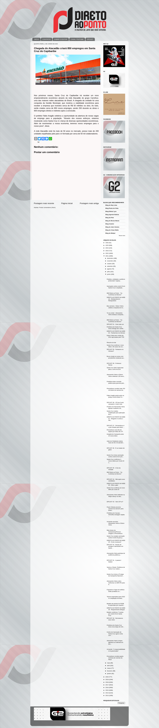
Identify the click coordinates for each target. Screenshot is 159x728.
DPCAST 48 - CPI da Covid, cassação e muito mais (115, 403)
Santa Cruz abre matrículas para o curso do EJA (115, 368)
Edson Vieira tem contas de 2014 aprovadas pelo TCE (115, 336)
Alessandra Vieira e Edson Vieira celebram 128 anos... (116, 375)
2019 (107, 679)
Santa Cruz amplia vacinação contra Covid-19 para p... (116, 536)
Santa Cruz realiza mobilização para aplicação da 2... (116, 412)
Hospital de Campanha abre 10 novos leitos (115, 435)
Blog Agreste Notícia (112, 214)
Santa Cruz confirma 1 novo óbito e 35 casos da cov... (115, 346)
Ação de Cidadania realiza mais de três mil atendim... (115, 441)
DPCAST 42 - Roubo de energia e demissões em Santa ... (115, 546)
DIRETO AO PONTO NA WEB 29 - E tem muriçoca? (116, 541)
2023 (107, 250)
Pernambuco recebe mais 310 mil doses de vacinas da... (116, 389)
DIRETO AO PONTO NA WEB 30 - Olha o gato (116, 484)
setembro (110, 266)
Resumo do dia (111, 342)
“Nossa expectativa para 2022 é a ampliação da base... (116, 597)
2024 (107, 248)
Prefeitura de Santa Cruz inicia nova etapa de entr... (115, 626)
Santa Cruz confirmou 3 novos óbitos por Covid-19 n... (115, 461)
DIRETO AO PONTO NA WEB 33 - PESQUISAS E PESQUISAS (116, 299)
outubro (109, 263)
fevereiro (110, 671)
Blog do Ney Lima (111, 205)
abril (108, 665)
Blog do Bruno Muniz (112, 220)
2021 (107, 256)
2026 (107, 242)
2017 (107, 685)
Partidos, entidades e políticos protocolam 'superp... (116, 280)
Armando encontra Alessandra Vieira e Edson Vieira (115, 523)
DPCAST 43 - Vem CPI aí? (115, 501)
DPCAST (90, 39)
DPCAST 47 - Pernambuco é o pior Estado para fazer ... (115, 426)
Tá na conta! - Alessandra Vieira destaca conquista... (115, 313)
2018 (107, 682)
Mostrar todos (122, 235)
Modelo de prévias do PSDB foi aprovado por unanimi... (116, 604)
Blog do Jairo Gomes (112, 227)
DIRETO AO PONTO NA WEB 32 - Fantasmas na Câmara (116, 332)
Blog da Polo (109, 217)
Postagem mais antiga (89, 203)
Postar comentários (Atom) (47, 207)
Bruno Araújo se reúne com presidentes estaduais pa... (116, 357)
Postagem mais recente (44, 203)
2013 (107, 695)
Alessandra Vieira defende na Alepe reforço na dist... (116, 495)
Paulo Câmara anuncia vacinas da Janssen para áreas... (115, 508)
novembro (110, 261)
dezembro (110, 258)
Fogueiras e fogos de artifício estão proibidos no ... (115, 590)
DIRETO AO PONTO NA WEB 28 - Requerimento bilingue (116, 608)
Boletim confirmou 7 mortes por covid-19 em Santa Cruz (115, 613)
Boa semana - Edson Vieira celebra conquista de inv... (115, 306)
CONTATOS (46, 39)
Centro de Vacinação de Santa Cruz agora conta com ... (115, 633)
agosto (109, 269)
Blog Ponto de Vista (111, 208)
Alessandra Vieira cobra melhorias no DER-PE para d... (116, 582)
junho (109, 274)
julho (108, 271)
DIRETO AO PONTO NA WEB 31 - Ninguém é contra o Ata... (116, 418)
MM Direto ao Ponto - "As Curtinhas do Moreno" (114, 294)
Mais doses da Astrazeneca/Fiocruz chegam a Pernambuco (114, 531)
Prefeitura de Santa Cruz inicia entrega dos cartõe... (115, 327)
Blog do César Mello (112, 230)
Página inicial (67, 203)
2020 (107, 677)
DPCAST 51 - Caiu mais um (115, 324)
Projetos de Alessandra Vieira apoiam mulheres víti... (116, 407)
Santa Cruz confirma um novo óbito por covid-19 (116, 488)
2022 (107, 253)
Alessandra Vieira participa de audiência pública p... (116, 554)
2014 (107, 693)
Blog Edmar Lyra (110, 211)
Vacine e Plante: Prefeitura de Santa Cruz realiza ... (116, 568)
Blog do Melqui (110, 233)
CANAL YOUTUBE (77, 39)
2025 (107, 245)
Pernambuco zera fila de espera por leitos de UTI (115, 430)
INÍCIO (36, 39)
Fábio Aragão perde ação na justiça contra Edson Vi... (115, 396)
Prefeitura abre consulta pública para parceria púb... (116, 382)
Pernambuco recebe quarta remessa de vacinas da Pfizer (115, 657)
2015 (107, 690)
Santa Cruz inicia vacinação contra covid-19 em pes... (115, 455)
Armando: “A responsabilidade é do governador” (116, 650)
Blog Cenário (109, 224)
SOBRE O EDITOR (60, 39)
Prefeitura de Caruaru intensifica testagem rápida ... (116, 514)
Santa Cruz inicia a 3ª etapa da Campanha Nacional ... (115, 575)
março (109, 668)
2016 (107, 687)
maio (108, 663)
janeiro (109, 673)
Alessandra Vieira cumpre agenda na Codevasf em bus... (115, 642)
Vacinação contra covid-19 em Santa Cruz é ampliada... (116, 287)
